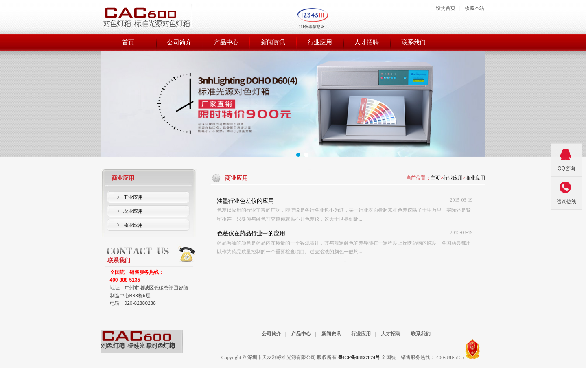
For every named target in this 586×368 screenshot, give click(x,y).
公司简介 (271, 334)
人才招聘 (390, 334)
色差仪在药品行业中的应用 (251, 233)
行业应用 (453, 178)
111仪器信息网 (312, 26)
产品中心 (301, 334)
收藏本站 (474, 8)
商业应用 (475, 178)
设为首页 (445, 8)
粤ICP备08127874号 (359, 357)
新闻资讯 (331, 334)
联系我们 (421, 334)
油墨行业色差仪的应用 (245, 201)
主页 (435, 178)
